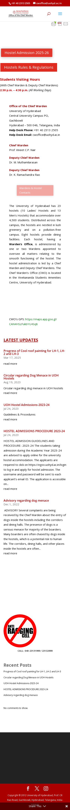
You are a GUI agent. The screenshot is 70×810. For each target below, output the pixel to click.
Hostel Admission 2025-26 (27, 52)
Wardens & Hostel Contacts (31, 190)
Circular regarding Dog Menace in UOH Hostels (31, 376)
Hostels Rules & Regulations (28, 67)
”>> (10, 573)
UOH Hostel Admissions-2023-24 (26, 405)
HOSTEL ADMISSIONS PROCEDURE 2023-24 (34, 431)
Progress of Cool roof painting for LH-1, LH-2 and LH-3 (34, 352)
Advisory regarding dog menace (26, 500)
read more (10, 363)
